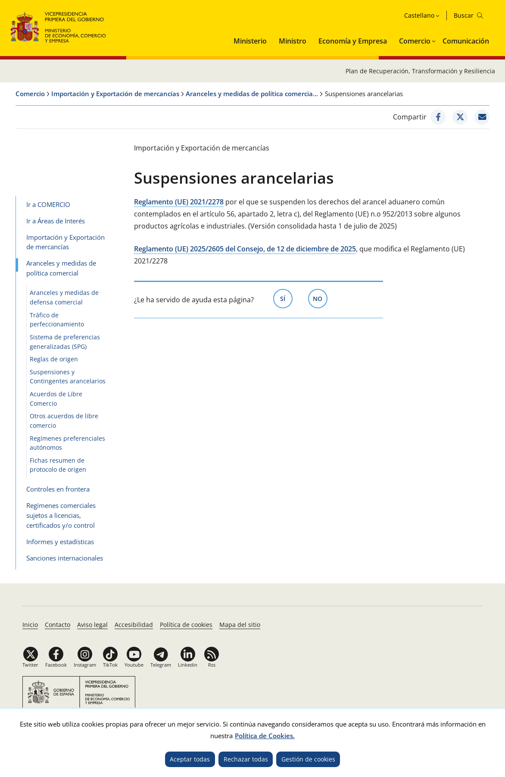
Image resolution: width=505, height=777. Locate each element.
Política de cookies (186, 624)
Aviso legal (92, 624)
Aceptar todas (190, 759)
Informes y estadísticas (60, 541)
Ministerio (250, 41)
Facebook (56, 664)
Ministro (292, 41)
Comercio (414, 41)
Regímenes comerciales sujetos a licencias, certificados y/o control (61, 515)
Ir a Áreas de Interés (55, 220)
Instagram (85, 664)
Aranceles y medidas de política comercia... (252, 93)
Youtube (134, 664)
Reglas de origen (54, 359)
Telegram (160, 664)
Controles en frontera (58, 489)
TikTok (110, 664)
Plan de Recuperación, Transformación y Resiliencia (420, 71)
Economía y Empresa (352, 41)
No (320, 298)
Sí (286, 298)
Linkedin (187, 664)
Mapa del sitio (239, 624)
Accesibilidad (134, 624)
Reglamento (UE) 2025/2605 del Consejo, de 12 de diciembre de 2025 (245, 249)
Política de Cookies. (265, 735)
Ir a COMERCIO (48, 204)
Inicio (30, 624)
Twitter (30, 664)
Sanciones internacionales (64, 558)
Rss (211, 664)
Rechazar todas (246, 759)
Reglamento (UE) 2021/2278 (179, 202)
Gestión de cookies (308, 759)
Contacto (57, 624)
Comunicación (466, 41)
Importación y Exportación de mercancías (115, 93)
